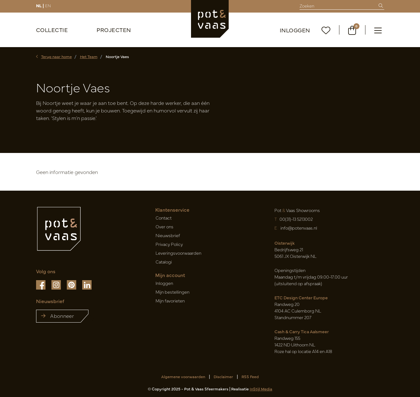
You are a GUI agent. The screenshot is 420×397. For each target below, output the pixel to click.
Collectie (52, 30)
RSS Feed (250, 376)
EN (48, 5)
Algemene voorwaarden (183, 376)
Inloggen (295, 30)
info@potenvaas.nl (298, 228)
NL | (40, 5)
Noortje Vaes (117, 56)
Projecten (114, 30)
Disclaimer (223, 376)
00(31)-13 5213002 (296, 219)
